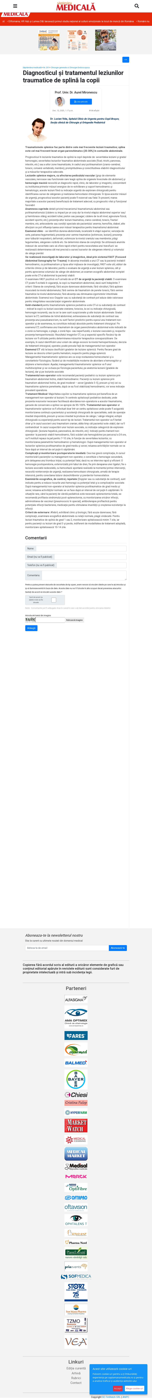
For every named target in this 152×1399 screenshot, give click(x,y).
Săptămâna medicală (32, 67)
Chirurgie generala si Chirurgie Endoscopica (70, 67)
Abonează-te (118, 947)
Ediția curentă (76, 1368)
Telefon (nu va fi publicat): (41, 565)
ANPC (126, 1397)
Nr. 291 (46, 67)
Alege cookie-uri (134, 1388)
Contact (76, 1383)
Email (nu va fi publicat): (39, 556)
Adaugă (31, 628)
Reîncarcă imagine (74, 620)
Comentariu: (33, 575)
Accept (117, 1388)
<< (125, 59)
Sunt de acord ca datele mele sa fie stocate (46, 599)
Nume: (30, 548)
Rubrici (76, 1378)
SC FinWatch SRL (111, 1397)
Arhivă (76, 1373)
